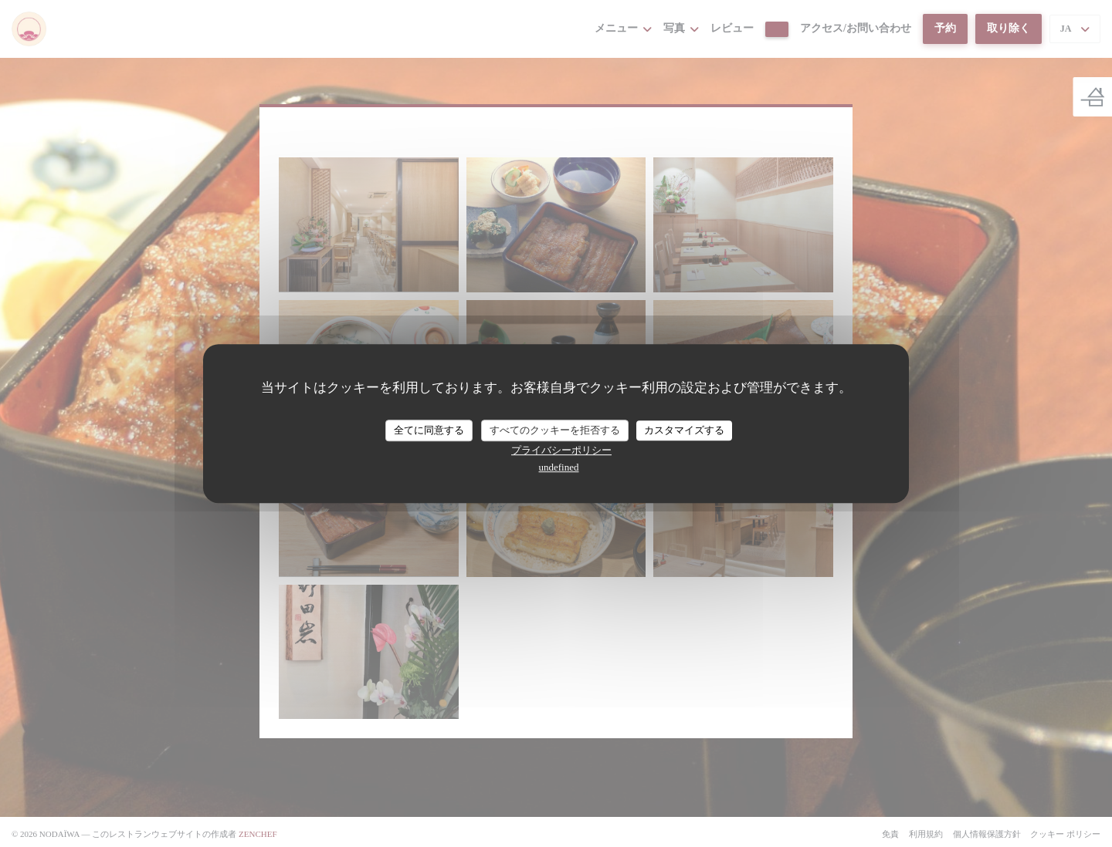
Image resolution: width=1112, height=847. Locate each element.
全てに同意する (429, 430)
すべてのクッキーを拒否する (555, 430)
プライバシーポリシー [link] (561, 450)
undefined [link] (559, 467)
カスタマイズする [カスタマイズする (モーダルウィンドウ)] (684, 430)
